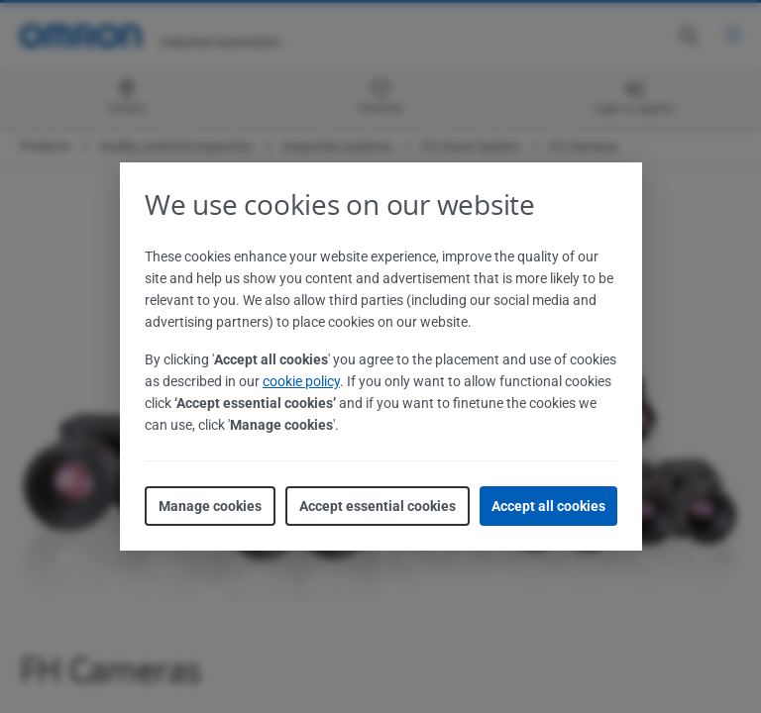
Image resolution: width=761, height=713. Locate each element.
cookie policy (301, 381)
